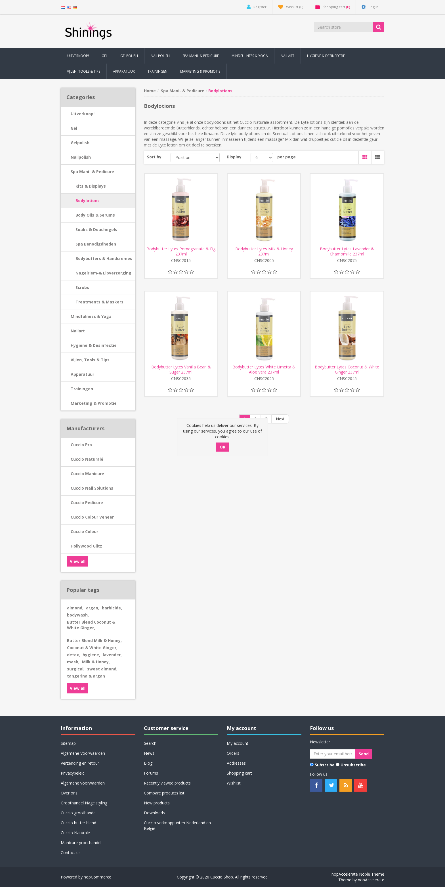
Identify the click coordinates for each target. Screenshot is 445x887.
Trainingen (82, 388)
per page (286, 157)
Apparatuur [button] (124, 71)
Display (234, 157)
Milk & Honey (96, 661)
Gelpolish (80, 142)
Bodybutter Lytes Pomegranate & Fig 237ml (180, 251)
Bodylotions (87, 200)
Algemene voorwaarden (83, 783)
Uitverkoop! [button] (78, 55)
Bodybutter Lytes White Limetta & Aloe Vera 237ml (263, 369)
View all (77, 561)
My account (237, 743)
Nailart (78, 331)
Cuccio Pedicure (87, 502)
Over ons (69, 793)
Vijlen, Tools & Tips (90, 359)
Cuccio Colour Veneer (92, 517)
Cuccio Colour (84, 531)
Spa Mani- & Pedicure (92, 171)
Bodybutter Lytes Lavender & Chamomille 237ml (347, 251)
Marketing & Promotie (94, 403)
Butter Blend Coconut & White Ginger (91, 624)
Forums (151, 773)
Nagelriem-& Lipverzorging (103, 273)
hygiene (91, 654)
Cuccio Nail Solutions (92, 488)
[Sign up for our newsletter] (332, 754)
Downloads (154, 812)
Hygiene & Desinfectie (94, 345)
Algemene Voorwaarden (83, 753)
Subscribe (325, 765)
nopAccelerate (371, 879)
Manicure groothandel (81, 842)
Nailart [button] (287, 55)
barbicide (112, 608)
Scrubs (82, 287)
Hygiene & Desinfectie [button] (326, 55)
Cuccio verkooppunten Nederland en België (177, 825)
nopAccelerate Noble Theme (357, 874)
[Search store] (344, 27)
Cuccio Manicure (87, 473)
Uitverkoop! (83, 113)
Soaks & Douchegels (96, 229)
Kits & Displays (90, 186)
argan (92, 608)
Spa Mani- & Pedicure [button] (200, 55)
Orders (233, 753)
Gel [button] (105, 55)
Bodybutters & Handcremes (103, 258)
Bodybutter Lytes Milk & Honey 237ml (264, 251)
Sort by (154, 157)
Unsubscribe (353, 765)
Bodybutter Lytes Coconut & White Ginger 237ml (347, 369)
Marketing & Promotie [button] (200, 71)
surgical (76, 669)
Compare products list (164, 793)
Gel (74, 128)
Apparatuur (82, 374)
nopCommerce (97, 877)
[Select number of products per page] (262, 157)
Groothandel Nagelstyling (84, 803)
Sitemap (68, 743)
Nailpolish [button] (160, 55)
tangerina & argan (86, 676)
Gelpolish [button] (129, 55)
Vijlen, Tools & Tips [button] (83, 71)
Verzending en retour (80, 763)
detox (73, 654)
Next (280, 419)
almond (75, 608)
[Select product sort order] (195, 157)
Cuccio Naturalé (87, 459)
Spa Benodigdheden (95, 244)
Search (150, 743)
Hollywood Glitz (86, 546)
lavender (112, 654)
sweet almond (102, 669)
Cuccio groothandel (78, 812)
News (149, 753)
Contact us (71, 852)
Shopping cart (239, 773)
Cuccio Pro (81, 444)
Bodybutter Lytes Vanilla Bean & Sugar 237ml (181, 369)
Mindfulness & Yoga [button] (250, 55)
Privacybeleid (73, 773)
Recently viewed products (167, 783)
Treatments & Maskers (99, 302)
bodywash (78, 615)
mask (73, 661)
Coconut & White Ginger (92, 647)
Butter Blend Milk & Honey (94, 640)
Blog (148, 763)
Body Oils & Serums (95, 215)
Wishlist (234, 783)
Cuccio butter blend (78, 822)
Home (150, 90)
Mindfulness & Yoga (91, 316)
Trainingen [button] (157, 71)
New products (157, 803)
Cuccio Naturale (75, 832)
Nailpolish (81, 157)
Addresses (236, 763)
